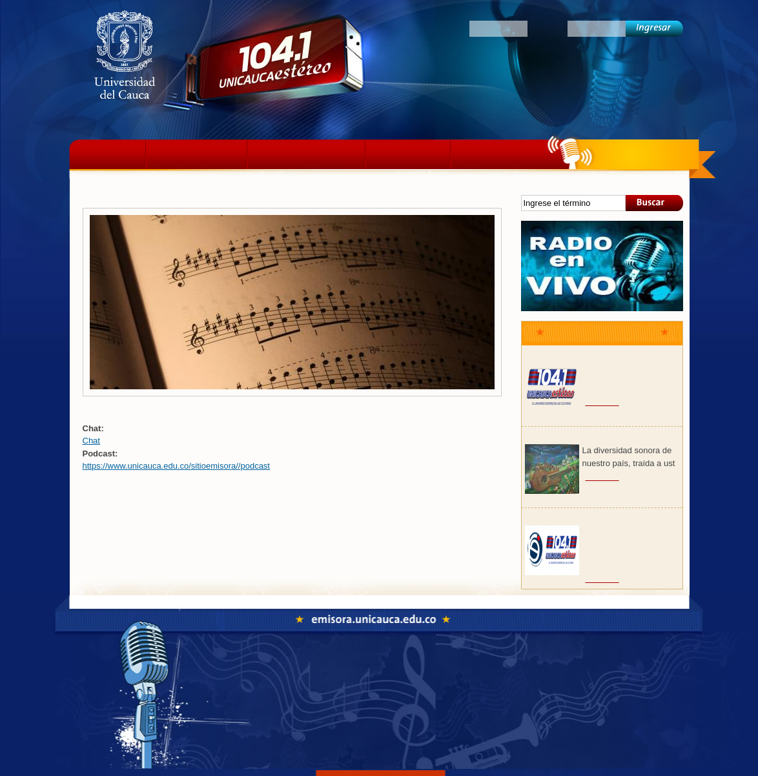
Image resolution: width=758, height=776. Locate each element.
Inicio (111, 154)
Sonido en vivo (602, 266)
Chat (91, 440)
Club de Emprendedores (575, 518)
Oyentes (443, 28)
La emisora (196, 154)
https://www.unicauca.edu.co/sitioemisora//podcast (176, 466)
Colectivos (500, 154)
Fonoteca (427, 668)
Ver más (602, 401)
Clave (547, 28)
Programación (306, 154)
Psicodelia (545, 356)
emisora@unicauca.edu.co (416, 725)
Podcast (408, 154)
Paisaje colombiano (565, 437)
